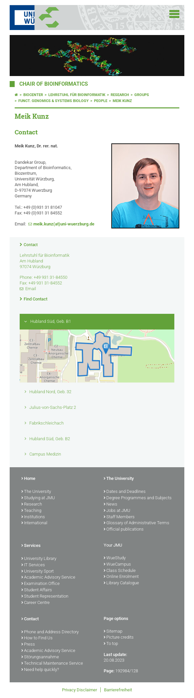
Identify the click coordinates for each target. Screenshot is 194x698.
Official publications (124, 530)
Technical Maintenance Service (52, 664)
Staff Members (119, 517)
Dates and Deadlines (125, 492)
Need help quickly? (40, 670)
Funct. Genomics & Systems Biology (53, 101)
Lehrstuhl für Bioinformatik (76, 95)
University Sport (37, 572)
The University (36, 492)
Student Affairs (36, 590)
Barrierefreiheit (118, 689)
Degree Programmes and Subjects (138, 498)
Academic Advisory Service (48, 578)
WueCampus (117, 565)
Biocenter (33, 95)
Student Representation (44, 597)
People (100, 101)
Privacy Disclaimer (79, 689)
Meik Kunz (122, 101)
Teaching (31, 511)
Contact (31, 244)
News (110, 505)
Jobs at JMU (117, 511)
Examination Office (40, 584)
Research (120, 95)
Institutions (33, 517)
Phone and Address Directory (50, 632)
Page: (109, 670)
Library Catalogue (121, 583)
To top (111, 644)
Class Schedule (120, 571)
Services (31, 546)
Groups (141, 95)
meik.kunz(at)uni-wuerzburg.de (63, 223)
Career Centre (35, 603)
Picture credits (119, 638)
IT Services (33, 565)
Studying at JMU (38, 498)
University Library (38, 559)
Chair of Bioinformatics (53, 84)
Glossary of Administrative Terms (136, 523)
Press (28, 645)
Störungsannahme (40, 657)
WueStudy (115, 558)
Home (28, 479)
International (34, 523)
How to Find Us (37, 638)
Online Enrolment (121, 577)
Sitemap (113, 632)
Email (30, 288)
